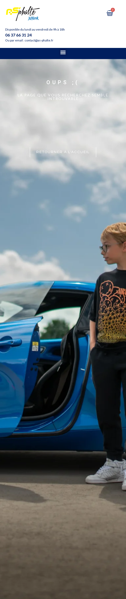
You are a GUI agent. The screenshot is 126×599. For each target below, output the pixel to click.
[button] (63, 52)
